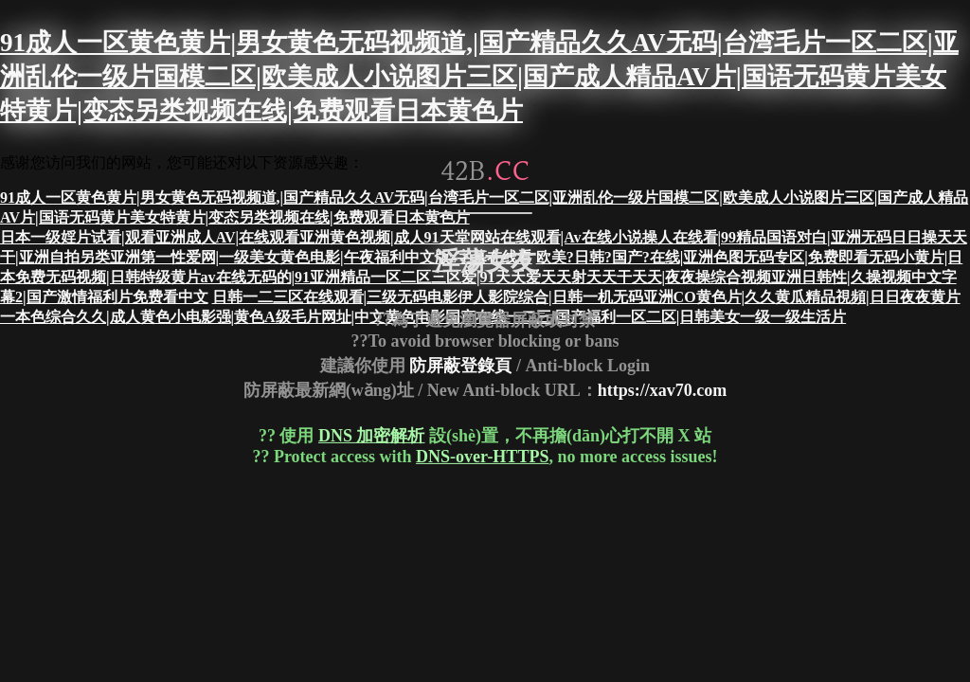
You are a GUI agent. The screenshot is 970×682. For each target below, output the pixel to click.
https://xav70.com (663, 390)
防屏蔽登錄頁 (460, 364)
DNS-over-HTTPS (482, 456)
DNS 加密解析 (371, 435)
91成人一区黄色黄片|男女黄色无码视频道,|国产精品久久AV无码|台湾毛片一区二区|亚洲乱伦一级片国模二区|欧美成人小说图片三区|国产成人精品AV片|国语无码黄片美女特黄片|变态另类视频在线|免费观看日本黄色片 (479, 76)
